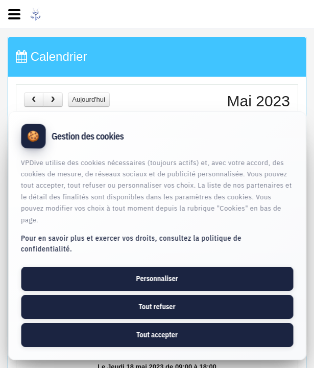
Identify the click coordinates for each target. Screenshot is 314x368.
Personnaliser (157, 278)
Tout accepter (157, 334)
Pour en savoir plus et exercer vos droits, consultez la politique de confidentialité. (131, 244)
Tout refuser (156, 306)
